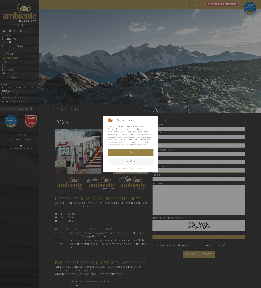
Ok (130, 152)
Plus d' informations (125, 168)
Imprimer (140, 168)
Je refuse (130, 161)
